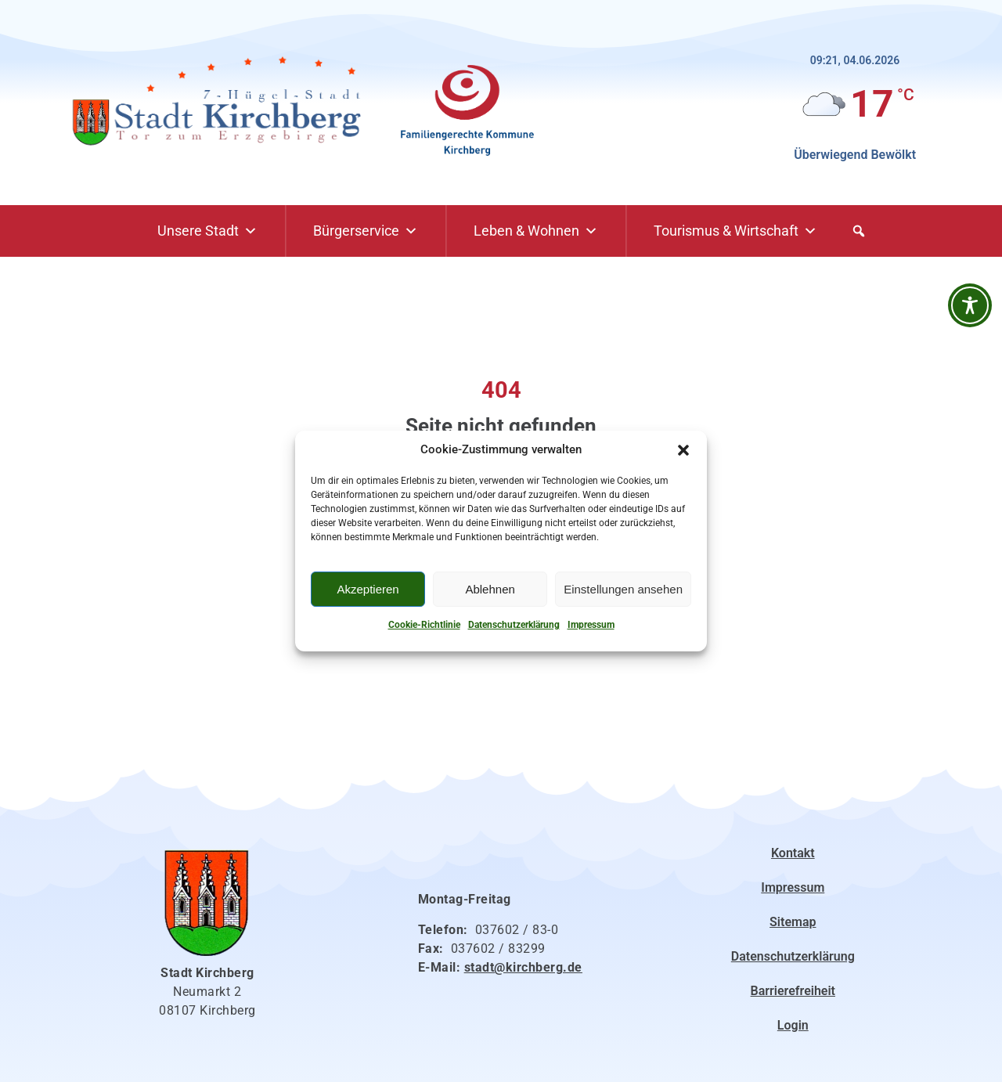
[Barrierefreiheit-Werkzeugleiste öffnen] (970, 305)
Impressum (591, 624)
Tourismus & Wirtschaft (735, 231)
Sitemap (793, 921)
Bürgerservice (365, 231)
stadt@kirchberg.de (523, 967)
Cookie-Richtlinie (424, 624)
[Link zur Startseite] (223, 103)
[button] (683, 450)
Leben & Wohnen (536, 231)
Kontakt (793, 853)
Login (793, 1025)
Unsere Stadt (207, 231)
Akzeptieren (367, 589)
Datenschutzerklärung (514, 624)
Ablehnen (489, 589)
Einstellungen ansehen (623, 589)
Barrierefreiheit (793, 990)
